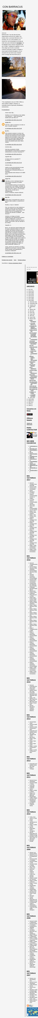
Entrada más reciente (7, 260)
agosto (31, 309)
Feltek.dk (32, 457)
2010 (29, 300)
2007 (29, 402)
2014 (29, 294)
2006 (29, 403)
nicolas (7, 122)
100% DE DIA (32, 386)
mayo (31, 314)
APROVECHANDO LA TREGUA (33, 348)
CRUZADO (32, 341)
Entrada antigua (22, 260)
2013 (29, 295)
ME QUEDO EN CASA (33, 389)
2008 (29, 400)
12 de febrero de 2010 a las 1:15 (13, 253)
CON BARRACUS (13, 6)
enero (31, 397)
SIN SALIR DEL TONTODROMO (33, 383)
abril (31, 315)
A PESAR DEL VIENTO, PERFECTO (33, 327)
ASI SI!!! (31, 345)
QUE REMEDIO (33, 387)
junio (31, 312)
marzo (31, 317)
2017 (29, 289)
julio (31, 311)
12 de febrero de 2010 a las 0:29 (13, 194)
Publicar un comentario (7, 256)
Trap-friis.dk (32, 464)
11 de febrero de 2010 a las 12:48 (13, 128)
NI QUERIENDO (33, 339)
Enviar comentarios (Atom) (15, 263)
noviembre (32, 303)
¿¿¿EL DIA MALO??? (32, 323)
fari (6, 130)
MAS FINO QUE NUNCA (33, 375)
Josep (6, 178)
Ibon (6, 197)
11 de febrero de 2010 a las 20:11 (13, 154)
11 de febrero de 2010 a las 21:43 (13, 162)
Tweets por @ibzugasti (29, 424)
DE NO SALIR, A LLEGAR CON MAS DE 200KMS (33, 334)
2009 (29, 399)
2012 (29, 297)
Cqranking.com (33, 456)
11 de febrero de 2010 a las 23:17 (13, 176)
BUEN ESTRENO (32, 321)
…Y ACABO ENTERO (32, 395)
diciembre (32, 302)
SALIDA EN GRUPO (32, 365)
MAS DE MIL (32, 380)
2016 (29, 291)
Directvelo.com (33, 448)
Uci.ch (31, 452)
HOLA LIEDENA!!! (32, 368)
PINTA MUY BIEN (32, 362)
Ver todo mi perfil (35, 435)
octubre (32, 305)
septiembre (32, 306)
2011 (29, 298)
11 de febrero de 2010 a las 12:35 (13, 120)
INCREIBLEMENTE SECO (33, 343)
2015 (29, 292)
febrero (31, 318)
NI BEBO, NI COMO (32, 392)
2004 (29, 405)
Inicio (15, 260)
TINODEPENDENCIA (33, 378)
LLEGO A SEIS (33, 370)
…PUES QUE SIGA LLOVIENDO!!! (33, 352)
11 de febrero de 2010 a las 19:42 (13, 144)
